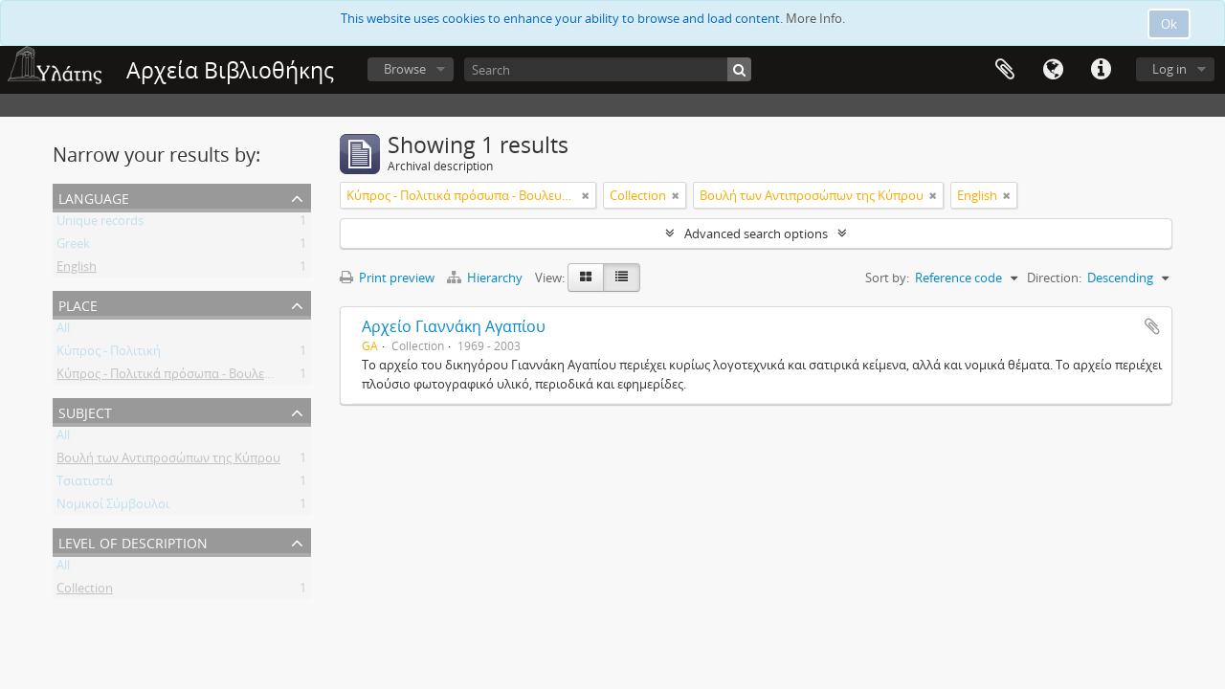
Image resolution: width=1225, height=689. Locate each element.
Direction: (1054, 277)
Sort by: (887, 277)
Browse (405, 69)
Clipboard (1005, 70)
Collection (84, 591)
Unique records (100, 224)
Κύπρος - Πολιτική (108, 354)
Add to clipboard (1152, 326)
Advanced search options (756, 233)
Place (78, 304)
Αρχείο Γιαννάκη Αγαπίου (454, 326)
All (63, 331)
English (76, 269)
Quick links (1101, 70)
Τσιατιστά (84, 484)
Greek (73, 247)
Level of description (133, 541)
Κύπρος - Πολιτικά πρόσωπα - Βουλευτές (172, 377)
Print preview (387, 277)
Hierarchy (486, 277)
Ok (1169, 24)
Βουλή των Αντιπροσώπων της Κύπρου (168, 461)
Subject (85, 411)
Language (1053, 70)
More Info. (815, 18)
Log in (1169, 69)
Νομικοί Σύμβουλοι (112, 507)
